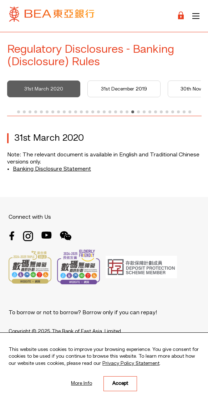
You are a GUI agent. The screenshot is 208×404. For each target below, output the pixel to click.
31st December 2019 (124, 89)
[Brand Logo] (52, 16)
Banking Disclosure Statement (52, 169)
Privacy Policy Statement (130, 363)
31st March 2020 (43, 89)
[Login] (181, 16)
